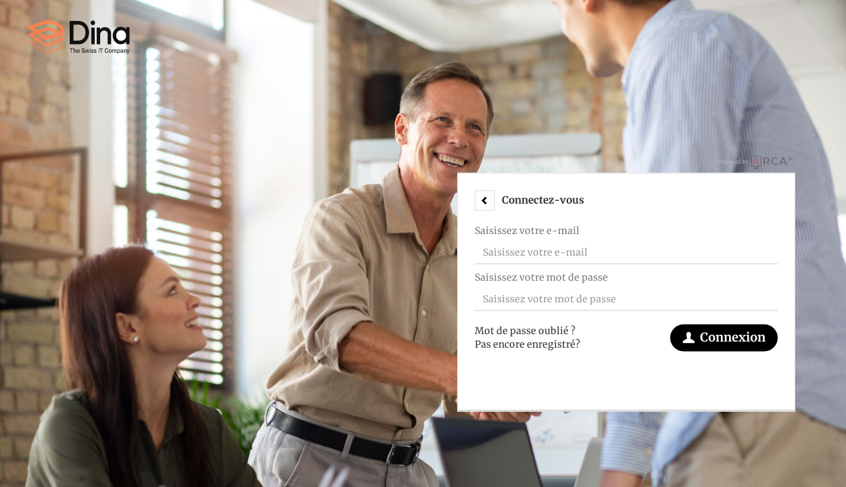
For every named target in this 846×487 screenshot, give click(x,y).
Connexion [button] (724, 337)
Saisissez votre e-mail (527, 231)
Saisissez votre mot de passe (541, 277)
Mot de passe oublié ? (525, 331)
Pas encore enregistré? (527, 344)
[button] (485, 200)
